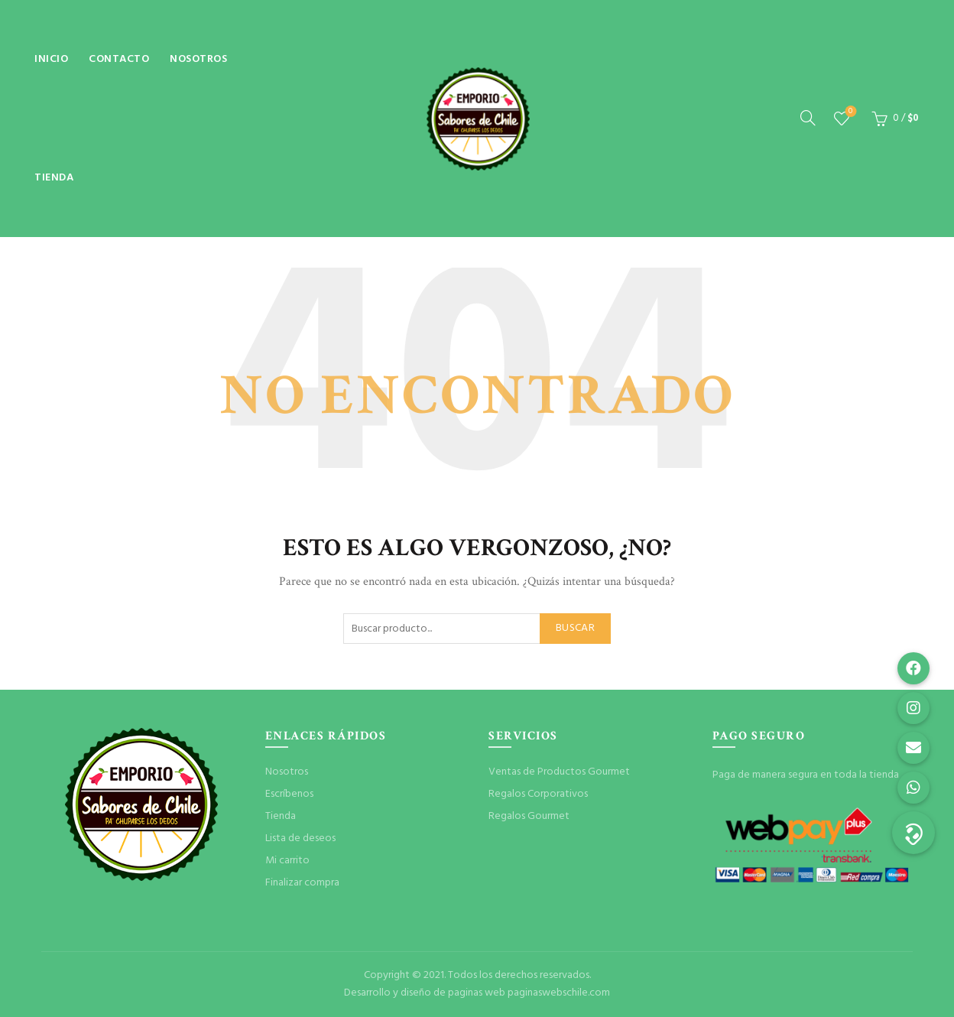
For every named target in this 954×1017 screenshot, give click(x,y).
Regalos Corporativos (538, 794)
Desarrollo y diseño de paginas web (424, 993)
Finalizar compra (302, 883)
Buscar (575, 628)
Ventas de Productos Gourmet (559, 772)
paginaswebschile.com (559, 993)
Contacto (119, 59)
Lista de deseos (849, 112)
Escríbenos (289, 794)
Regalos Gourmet (528, 816)
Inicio (51, 59)
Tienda (53, 178)
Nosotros (198, 59)
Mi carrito (287, 860)
